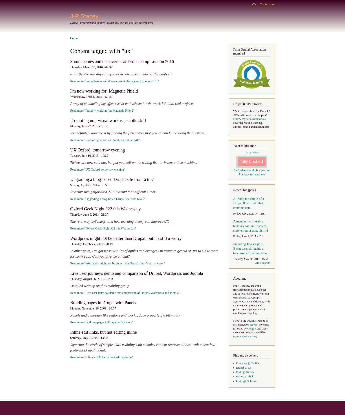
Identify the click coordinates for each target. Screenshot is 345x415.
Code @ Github (245, 372)
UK (249, 320)
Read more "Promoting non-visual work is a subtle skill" (105, 140)
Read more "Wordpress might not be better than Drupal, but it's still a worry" (117, 263)
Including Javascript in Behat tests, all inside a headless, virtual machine (250, 248)
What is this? (250, 336)
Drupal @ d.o (243, 367)
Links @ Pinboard (246, 381)
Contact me (267, 4)
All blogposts (262, 262)
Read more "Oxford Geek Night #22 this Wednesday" (103, 228)
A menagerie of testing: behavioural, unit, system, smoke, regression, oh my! (250, 226)
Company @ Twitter (247, 363)
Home (74, 38)
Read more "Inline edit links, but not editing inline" (102, 357)
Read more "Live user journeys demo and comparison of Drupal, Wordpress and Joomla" (125, 293)
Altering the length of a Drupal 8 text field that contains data (248, 203)
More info (239, 336)
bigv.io (253, 324)
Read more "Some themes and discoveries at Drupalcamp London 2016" (115, 81)
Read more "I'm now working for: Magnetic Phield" (102, 110)
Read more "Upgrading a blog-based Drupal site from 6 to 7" (107, 199)
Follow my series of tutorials (249, 118)
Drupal (243, 297)
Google (251, 328)
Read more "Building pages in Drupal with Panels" (101, 322)
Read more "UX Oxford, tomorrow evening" (97, 169)
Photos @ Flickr (245, 376)
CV (254, 4)
